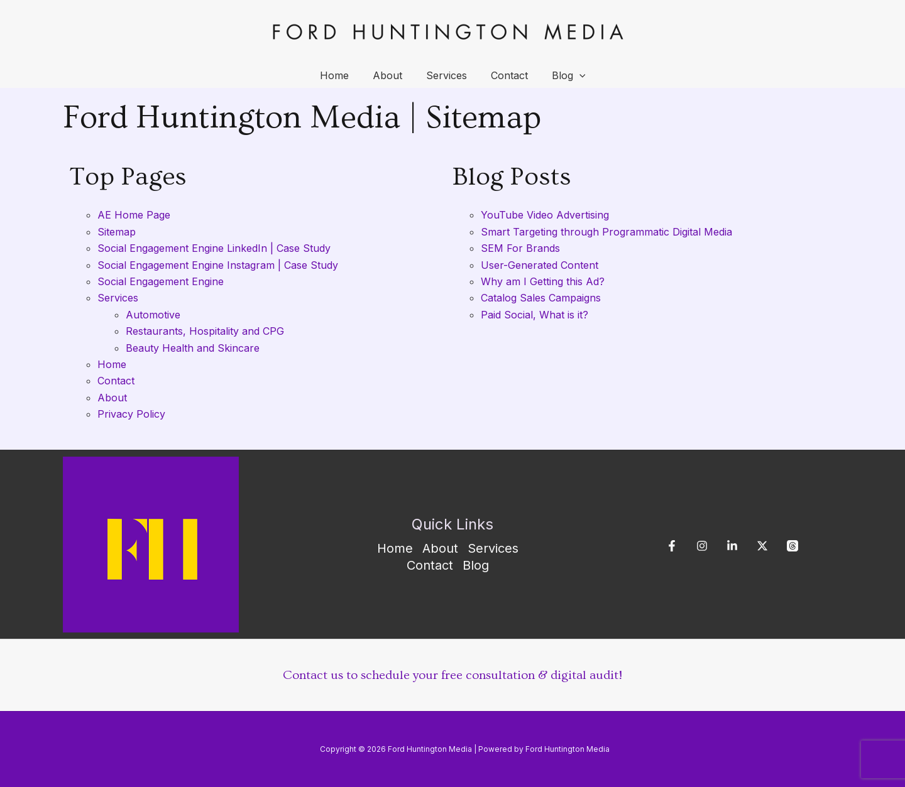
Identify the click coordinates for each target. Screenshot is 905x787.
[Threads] (792, 545)
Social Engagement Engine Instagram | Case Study (217, 265)
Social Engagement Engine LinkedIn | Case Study (214, 248)
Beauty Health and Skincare (193, 348)
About (391, 75)
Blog (561, 75)
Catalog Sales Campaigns (541, 297)
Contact (505, 75)
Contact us (313, 675)
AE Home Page (133, 215)
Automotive (153, 314)
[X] (762, 545)
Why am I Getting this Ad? (543, 281)
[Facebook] (671, 545)
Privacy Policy (131, 414)
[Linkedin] (732, 545)
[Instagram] (702, 545)
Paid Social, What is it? (534, 314)
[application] (572, 75)
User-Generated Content (539, 265)
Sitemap (116, 231)
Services (446, 75)
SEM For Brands (520, 248)
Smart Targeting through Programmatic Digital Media (606, 231)
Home (341, 75)
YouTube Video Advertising (545, 215)
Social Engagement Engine (160, 281)
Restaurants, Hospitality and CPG (205, 331)
